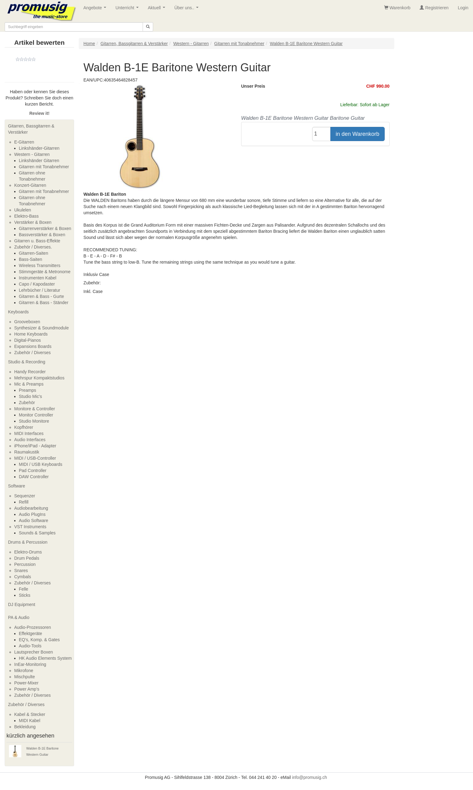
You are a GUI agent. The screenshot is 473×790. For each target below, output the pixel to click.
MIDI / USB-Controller (35, 458)
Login (463, 7)
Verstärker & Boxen (33, 222)
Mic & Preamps (29, 384)
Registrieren (434, 7)
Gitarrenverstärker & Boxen (45, 228)
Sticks (24, 595)
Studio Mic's (30, 396)
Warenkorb (397, 7)
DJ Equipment (21, 604)
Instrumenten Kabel (37, 277)
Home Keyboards (31, 334)
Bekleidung (25, 726)
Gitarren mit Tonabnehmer (44, 166)
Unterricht (128, 9)
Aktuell (158, 9)
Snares (21, 570)
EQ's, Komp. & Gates (39, 639)
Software (16, 485)
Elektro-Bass (26, 216)
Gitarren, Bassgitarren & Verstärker (31, 129)
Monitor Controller (36, 414)
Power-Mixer (26, 682)
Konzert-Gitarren (30, 185)
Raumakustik (26, 451)
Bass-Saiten (30, 259)
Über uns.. (187, 9)
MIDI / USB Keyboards (40, 464)
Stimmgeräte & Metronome (44, 271)
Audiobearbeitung (31, 508)
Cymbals (22, 576)
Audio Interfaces (29, 439)
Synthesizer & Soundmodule (41, 327)
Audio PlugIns (32, 514)
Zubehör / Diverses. (33, 247)
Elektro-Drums (28, 552)
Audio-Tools (30, 645)
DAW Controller (34, 476)
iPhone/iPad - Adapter (35, 445)
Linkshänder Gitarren (39, 160)
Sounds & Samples (37, 532)
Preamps (27, 390)
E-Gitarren (24, 142)
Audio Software (33, 520)
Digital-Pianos (27, 340)
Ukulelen (22, 209)
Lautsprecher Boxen (33, 652)
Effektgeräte (30, 633)
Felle (23, 589)
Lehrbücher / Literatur (39, 290)
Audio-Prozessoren (32, 627)
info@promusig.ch (309, 777)
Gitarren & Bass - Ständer (43, 302)
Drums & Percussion (28, 542)
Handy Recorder (30, 371)
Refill (23, 501)
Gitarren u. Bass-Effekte (37, 240)
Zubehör (27, 402)
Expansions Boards (33, 346)
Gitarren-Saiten (33, 253)
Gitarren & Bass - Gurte (41, 296)
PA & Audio (18, 617)
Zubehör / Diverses (32, 352)
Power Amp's (26, 689)
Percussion (25, 564)
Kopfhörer (23, 427)
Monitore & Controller (34, 408)
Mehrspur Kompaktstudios (39, 377)
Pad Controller (33, 470)
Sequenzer (24, 495)
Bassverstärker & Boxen (42, 234)
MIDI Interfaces (29, 433)
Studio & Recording (26, 361)
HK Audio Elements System (45, 658)
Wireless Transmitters (40, 265)
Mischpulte (24, 676)
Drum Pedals (26, 558)
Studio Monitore (34, 421)
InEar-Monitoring (30, 664)
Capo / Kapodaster (37, 284)
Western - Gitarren (32, 154)
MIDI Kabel (29, 720)
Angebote (96, 9)
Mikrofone (23, 670)
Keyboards (18, 311)
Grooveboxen (27, 321)
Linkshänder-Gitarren (39, 148)
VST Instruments (30, 526)
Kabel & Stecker (29, 714)
